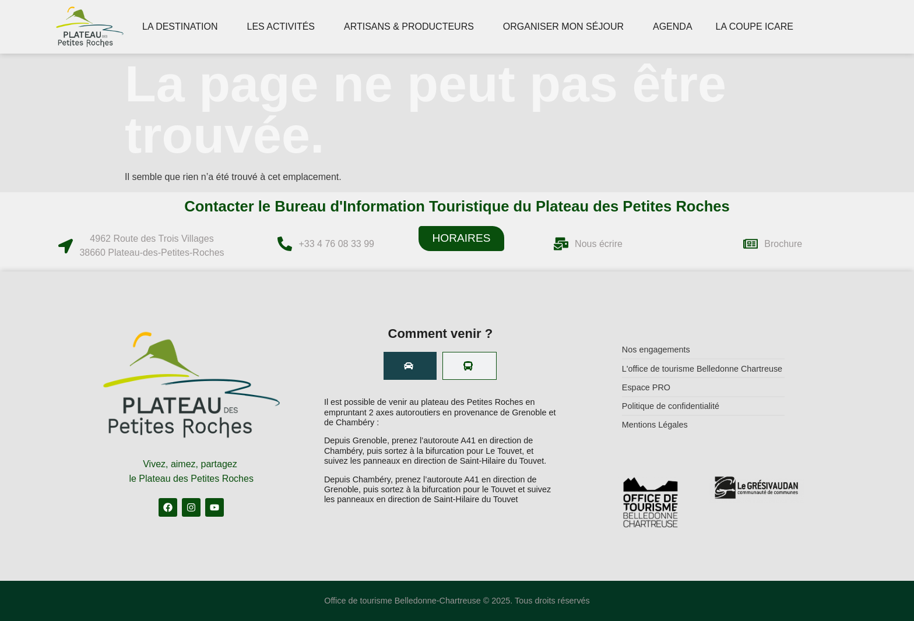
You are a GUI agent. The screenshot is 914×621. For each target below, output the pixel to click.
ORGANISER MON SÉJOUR (566, 27)
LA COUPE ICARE (757, 27)
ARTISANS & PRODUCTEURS (412, 27)
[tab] (410, 366)
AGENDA (672, 26)
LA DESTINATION (183, 27)
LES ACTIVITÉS (284, 27)
